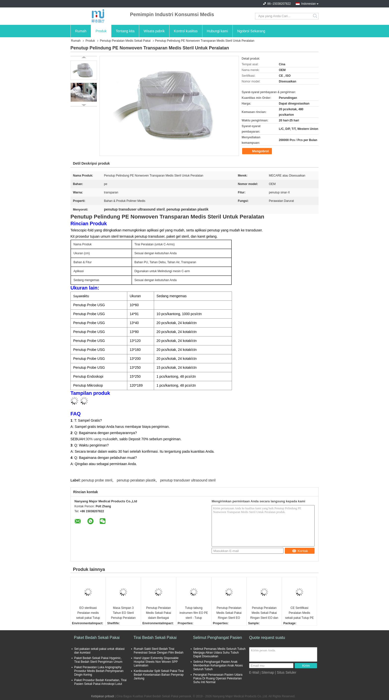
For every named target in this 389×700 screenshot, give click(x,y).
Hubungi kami (217, 31)
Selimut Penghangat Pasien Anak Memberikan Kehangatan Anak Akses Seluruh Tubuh (218, 665)
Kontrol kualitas (186, 31)
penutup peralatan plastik (136, 480)
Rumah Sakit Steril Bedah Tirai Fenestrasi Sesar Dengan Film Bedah (158, 650)
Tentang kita (125, 31)
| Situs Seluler (285, 672)
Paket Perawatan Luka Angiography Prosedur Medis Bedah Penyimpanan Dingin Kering (99, 670)
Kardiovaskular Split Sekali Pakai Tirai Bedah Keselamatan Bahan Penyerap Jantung (159, 674)
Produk (101, 31)
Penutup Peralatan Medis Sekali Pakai (125, 40)
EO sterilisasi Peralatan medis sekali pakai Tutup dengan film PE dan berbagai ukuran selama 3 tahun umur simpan (88, 613)
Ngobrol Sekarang (251, 31)
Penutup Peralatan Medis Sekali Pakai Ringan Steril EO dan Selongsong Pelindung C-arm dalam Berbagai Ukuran (264, 613)
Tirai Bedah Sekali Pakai (155, 637)
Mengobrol (257, 151)
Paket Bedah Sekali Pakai (97, 637)
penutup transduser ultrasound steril (188, 480)
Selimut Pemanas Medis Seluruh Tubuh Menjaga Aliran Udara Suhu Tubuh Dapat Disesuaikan (219, 652)
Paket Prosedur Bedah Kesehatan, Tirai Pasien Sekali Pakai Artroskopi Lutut (100, 682)
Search (315, 16)
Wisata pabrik (154, 31)
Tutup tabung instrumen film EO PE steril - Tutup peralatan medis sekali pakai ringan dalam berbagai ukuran (194, 613)
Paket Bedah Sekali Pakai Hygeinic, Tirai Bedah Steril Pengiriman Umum (98, 659)
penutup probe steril (97, 480)
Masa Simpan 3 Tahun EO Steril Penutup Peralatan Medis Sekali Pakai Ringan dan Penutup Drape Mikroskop (123, 613)
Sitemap (267, 672)
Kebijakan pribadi (102, 696)
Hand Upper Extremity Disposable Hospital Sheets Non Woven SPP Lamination (156, 661)
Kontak (300, 551)
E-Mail (254, 672)
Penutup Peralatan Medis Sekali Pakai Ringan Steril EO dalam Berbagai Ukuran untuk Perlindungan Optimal (229, 613)
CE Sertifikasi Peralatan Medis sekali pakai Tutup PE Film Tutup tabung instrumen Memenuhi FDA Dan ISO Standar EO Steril (299, 613)
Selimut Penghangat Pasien (217, 637)
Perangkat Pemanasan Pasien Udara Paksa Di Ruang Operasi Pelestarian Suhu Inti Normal (217, 678)
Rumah (80, 31)
